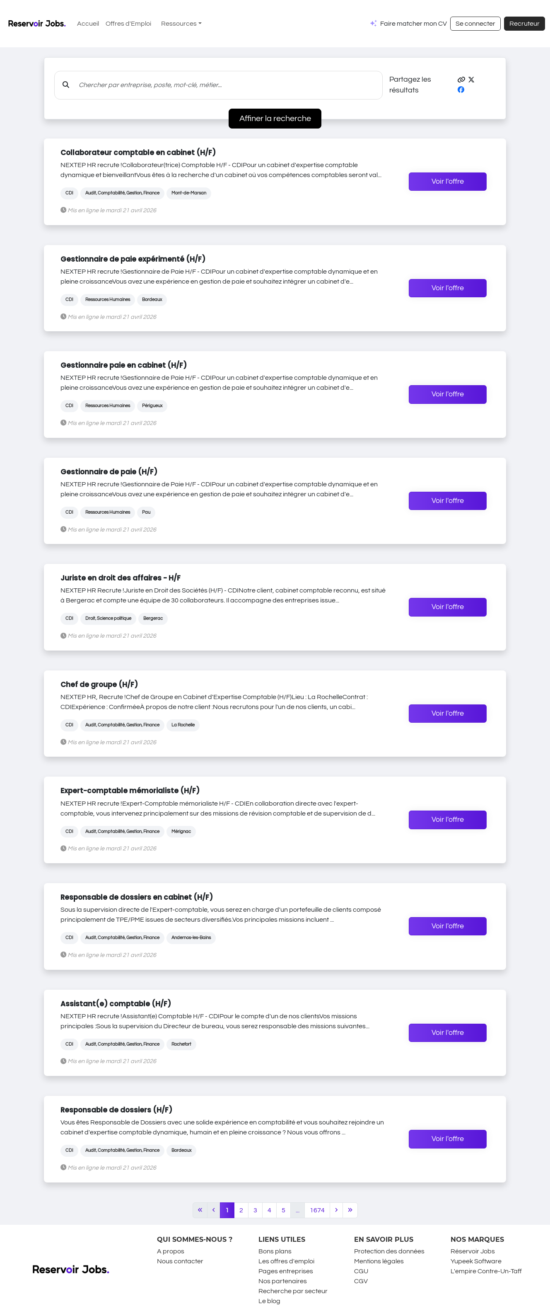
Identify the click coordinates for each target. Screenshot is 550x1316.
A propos (170, 1251)
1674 (317, 1210)
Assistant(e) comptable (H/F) (115, 1004)
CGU (361, 1271)
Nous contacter (180, 1261)
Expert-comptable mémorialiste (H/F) (130, 791)
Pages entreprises (285, 1271)
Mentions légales (379, 1261)
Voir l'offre (448, 181)
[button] (461, 80)
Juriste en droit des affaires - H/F (120, 578)
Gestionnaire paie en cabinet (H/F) (123, 365)
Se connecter (475, 23)
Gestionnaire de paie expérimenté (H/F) (132, 259)
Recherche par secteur (293, 1291)
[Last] (350, 1210)
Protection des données (389, 1251)
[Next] (336, 1210)
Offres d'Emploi (128, 23)
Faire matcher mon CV (413, 23)
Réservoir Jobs (473, 1251)
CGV (361, 1281)
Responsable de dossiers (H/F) (116, 1110)
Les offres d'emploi (286, 1261)
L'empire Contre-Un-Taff (486, 1271)
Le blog (269, 1301)
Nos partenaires (282, 1281)
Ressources (179, 23)
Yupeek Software (476, 1261)
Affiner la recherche (275, 118)
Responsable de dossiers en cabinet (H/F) (136, 897)
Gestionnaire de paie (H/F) (108, 472)
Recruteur (524, 23)
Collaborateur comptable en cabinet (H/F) (138, 153)
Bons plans (275, 1251)
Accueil (88, 23)
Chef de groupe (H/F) (99, 685)
